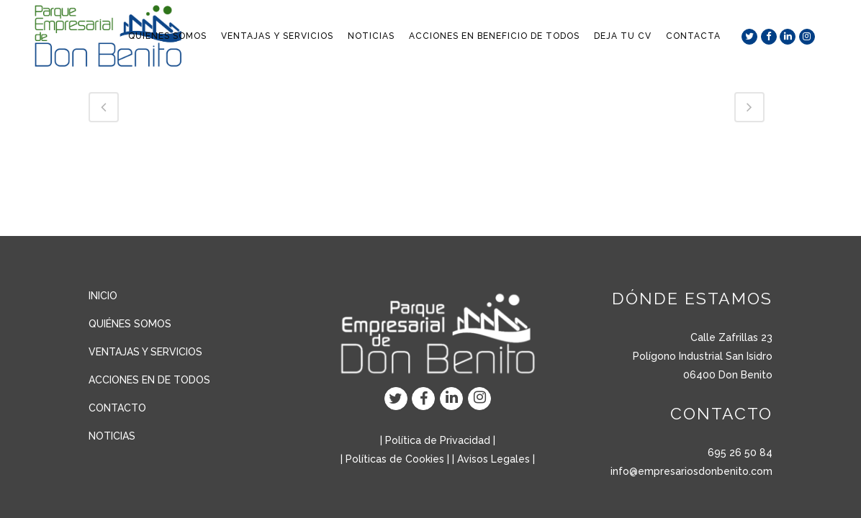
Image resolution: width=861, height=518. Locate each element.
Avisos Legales (493, 459)
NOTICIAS (112, 436)
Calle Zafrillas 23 (731, 337)
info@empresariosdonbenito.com (691, 471)
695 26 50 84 (740, 452)
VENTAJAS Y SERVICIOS (145, 352)
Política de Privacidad (437, 440)
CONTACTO (117, 408)
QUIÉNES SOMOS (130, 324)
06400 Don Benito (727, 375)
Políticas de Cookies (395, 459)
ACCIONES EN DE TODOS (149, 380)
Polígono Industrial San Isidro (702, 356)
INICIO (103, 295)
